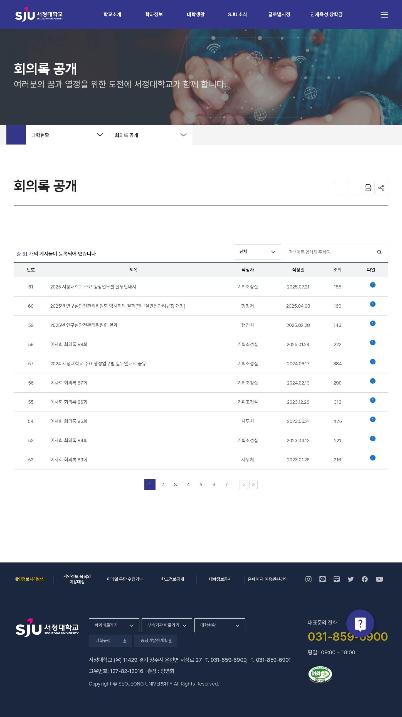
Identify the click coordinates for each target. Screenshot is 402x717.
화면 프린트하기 (368, 187)
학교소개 (112, 14)
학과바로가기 (106, 625)
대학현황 (40, 135)
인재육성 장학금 (326, 14)
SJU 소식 (237, 14)
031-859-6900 (228, 660)
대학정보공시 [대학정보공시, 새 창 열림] (220, 579)
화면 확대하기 (341, 187)
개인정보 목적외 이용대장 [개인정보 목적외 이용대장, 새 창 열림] (77, 579)
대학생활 (196, 14)
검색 (379, 252)
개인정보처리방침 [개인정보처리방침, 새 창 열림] (29, 579)
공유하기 (381, 187)
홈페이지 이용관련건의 (268, 579)
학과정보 (154, 14)
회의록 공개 (126, 135)
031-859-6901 (273, 660)
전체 (243, 251)
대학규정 (110, 640)
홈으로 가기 (16, 135)
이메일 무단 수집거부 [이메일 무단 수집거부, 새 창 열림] (125, 579)
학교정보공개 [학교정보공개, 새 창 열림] (172, 579)
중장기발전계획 (156, 640)
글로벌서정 (279, 14)
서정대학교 (39, 14)
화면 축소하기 (354, 187)
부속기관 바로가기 (163, 625)
